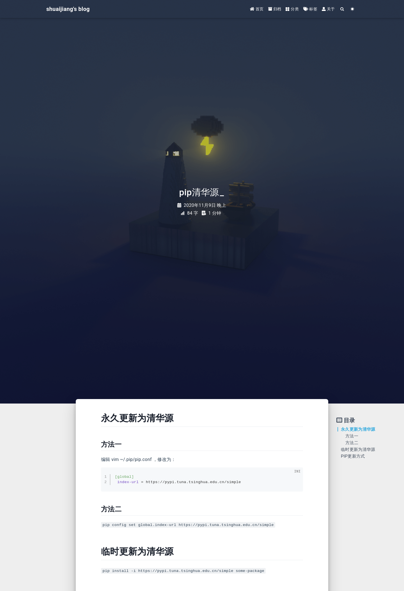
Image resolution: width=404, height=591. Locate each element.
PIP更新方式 (353, 456)
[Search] (342, 9)
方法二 (351, 442)
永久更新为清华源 (358, 429)
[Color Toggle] (352, 9)
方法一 (351, 436)
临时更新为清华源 (358, 449)
